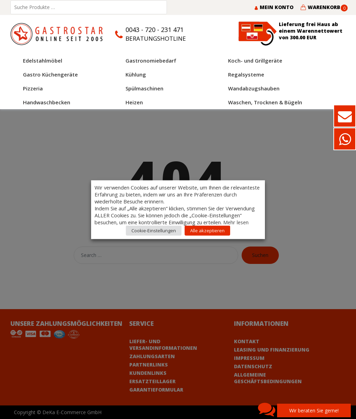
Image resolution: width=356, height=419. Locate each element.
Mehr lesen (236, 221)
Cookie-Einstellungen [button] (153, 230)
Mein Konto (273, 7)
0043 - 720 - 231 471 (155, 29)
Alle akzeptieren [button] (207, 230)
